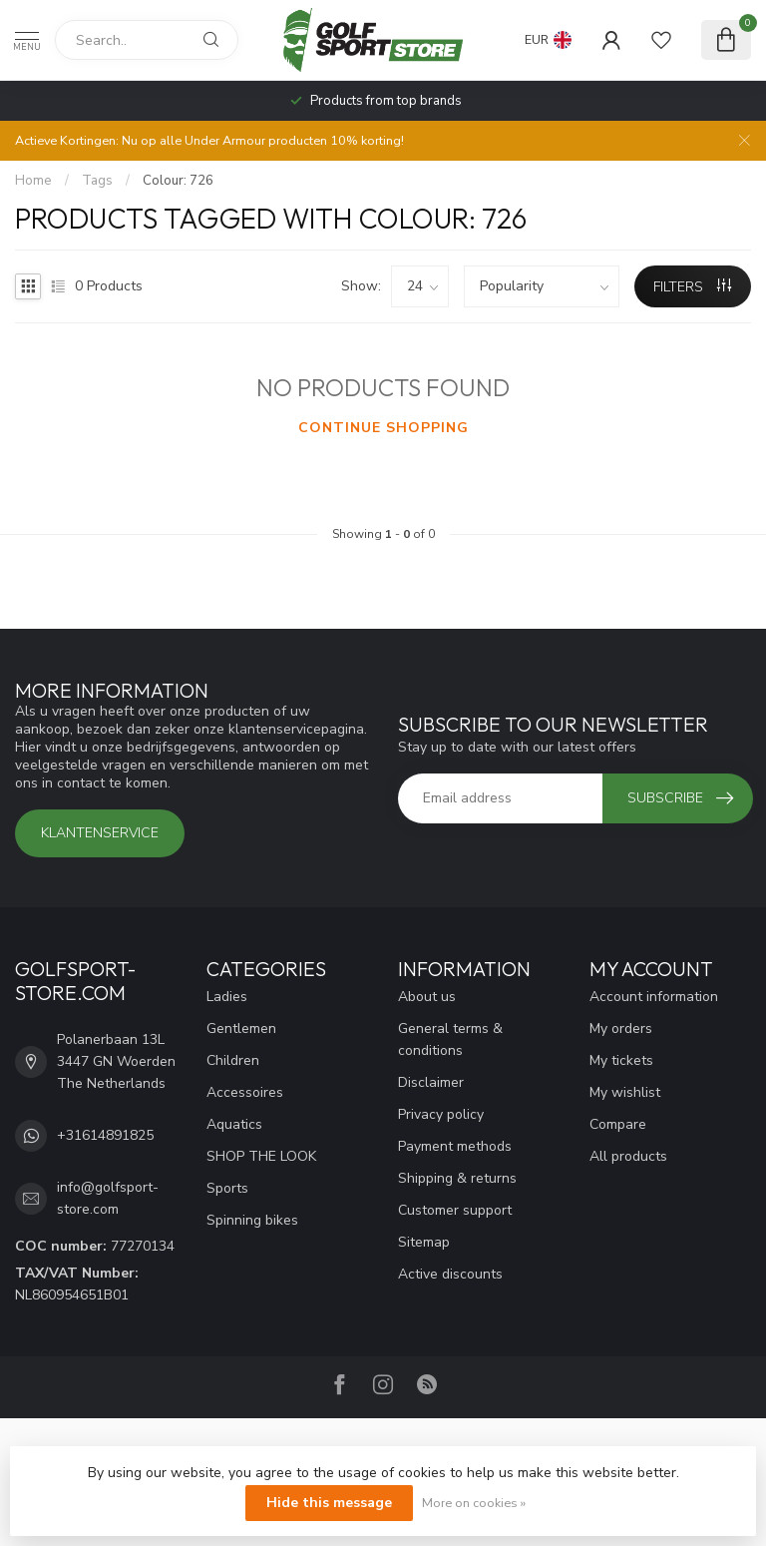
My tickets (621, 1060)
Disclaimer (431, 1082)
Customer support (455, 1210)
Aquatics (234, 1124)
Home (33, 181)
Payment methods (455, 1146)
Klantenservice (100, 832)
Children (232, 1060)
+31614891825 (105, 1135)
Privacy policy (441, 1114)
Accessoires (244, 1092)
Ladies (226, 996)
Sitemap (424, 1242)
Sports (227, 1188)
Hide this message (329, 1502)
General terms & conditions (450, 1039)
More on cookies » (474, 1502)
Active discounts (450, 1274)
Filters (692, 286)
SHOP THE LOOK (261, 1156)
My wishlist (624, 1092)
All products (628, 1156)
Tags (97, 181)
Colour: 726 (178, 181)
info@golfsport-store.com (108, 1198)
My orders (620, 1028)
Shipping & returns (457, 1178)
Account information (653, 996)
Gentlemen (241, 1028)
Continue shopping (383, 427)
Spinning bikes (252, 1220)
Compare (617, 1124)
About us (427, 996)
